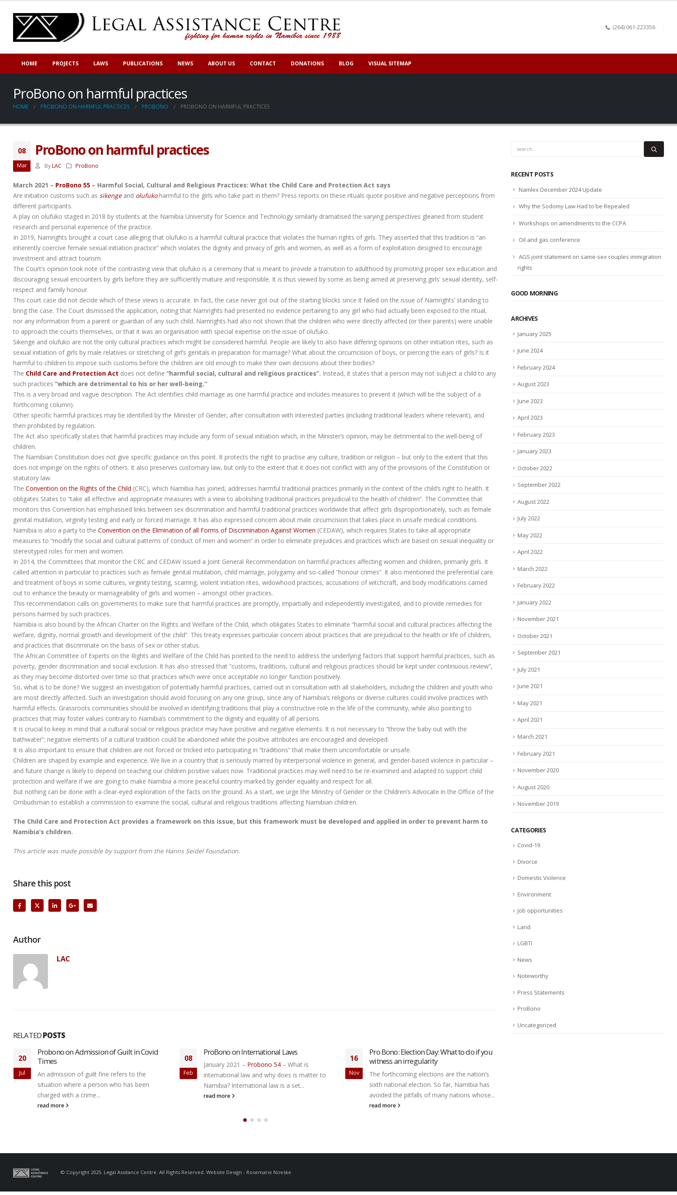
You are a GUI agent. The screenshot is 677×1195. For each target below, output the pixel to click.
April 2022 (530, 552)
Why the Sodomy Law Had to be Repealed (574, 206)
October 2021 (534, 636)
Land (524, 927)
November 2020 (538, 770)
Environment (534, 894)
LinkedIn (54, 905)
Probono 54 (263, 1064)
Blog (346, 63)
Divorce (527, 862)
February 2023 (536, 434)
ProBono (87, 166)
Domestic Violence (541, 878)
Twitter (37, 905)
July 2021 (528, 669)
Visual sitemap (390, 63)
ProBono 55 (72, 185)
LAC (56, 166)
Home (29, 63)
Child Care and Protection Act (72, 373)
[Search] (654, 149)
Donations (307, 63)
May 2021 (529, 703)
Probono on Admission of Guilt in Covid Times (97, 1056)
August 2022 (533, 502)
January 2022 (534, 602)
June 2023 (530, 401)
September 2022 (539, 485)
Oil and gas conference (549, 240)
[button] (245, 1123)
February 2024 (536, 367)
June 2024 (530, 350)
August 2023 (533, 384)
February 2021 (536, 753)
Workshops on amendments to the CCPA (572, 223)
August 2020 (533, 787)
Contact (263, 63)
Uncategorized (536, 1025)
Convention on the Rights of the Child (78, 488)
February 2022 (536, 585)
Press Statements (541, 992)
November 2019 (538, 804)
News (524, 960)
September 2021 (539, 652)
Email (90, 905)
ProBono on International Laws (251, 1052)
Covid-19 (528, 845)
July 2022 (528, 518)
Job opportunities (540, 910)
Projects (65, 63)
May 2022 (529, 535)
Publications (143, 63)
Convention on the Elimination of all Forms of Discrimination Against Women (206, 530)
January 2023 (534, 451)
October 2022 (534, 468)
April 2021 (530, 719)
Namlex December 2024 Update (560, 190)
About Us (221, 63)
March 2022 (532, 569)
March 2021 (532, 736)
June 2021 (530, 686)
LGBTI (524, 943)
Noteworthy (532, 976)
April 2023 (530, 417)
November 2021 (538, 619)
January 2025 (534, 334)
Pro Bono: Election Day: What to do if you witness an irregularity (431, 1056)
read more (53, 1105)
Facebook (19, 905)
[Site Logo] (180, 27)
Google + (72, 905)
